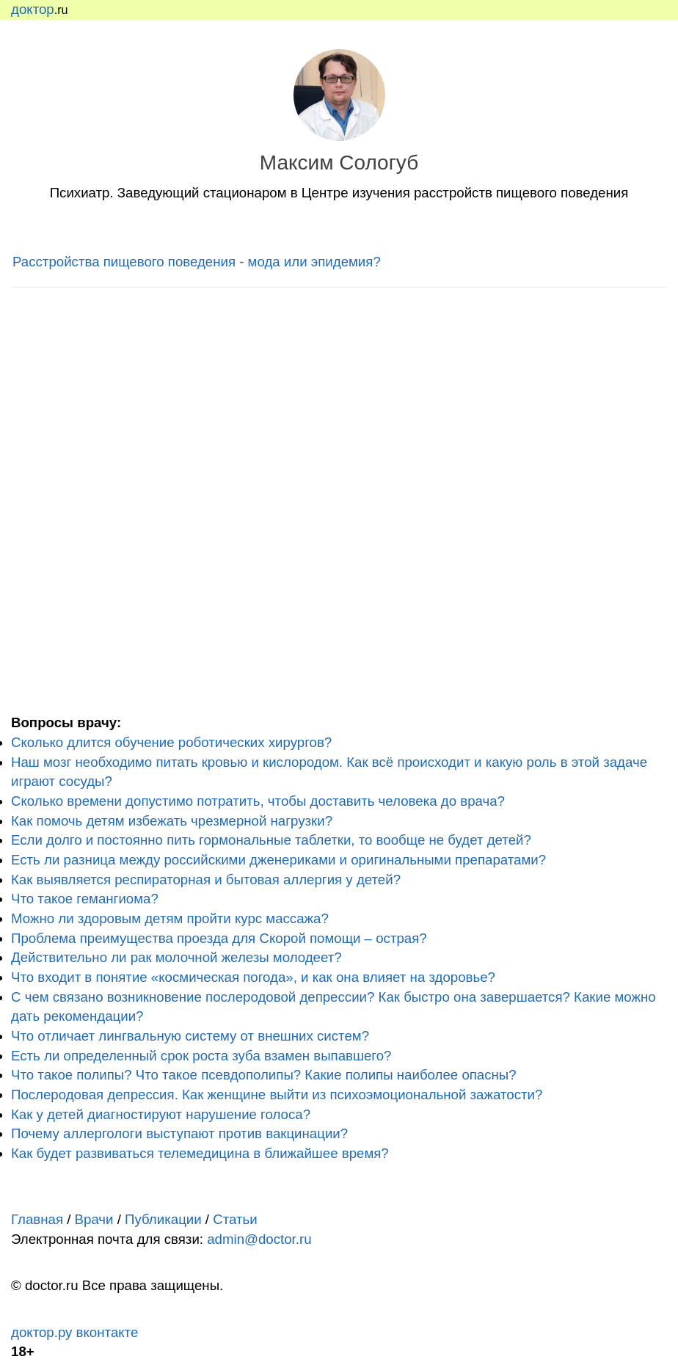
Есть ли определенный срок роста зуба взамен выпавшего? (201, 1055)
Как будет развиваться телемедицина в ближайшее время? (200, 1153)
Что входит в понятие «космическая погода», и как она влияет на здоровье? (253, 977)
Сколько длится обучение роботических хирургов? (171, 742)
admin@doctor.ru (259, 1239)
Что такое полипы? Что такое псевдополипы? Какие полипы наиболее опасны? (264, 1074)
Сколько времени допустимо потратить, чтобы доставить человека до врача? (258, 801)
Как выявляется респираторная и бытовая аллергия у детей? (206, 879)
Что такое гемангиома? (84, 898)
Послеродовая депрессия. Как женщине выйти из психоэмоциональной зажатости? (276, 1094)
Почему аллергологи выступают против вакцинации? (179, 1133)
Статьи (235, 1219)
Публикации (163, 1219)
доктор (32, 9)
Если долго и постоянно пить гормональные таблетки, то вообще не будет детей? (271, 840)
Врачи (94, 1219)
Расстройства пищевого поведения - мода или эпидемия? (196, 261)
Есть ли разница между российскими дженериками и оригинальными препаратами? (278, 859)
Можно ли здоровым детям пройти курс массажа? (170, 918)
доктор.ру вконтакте (74, 1332)
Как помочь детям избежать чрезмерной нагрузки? (171, 821)
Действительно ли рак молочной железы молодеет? (176, 957)
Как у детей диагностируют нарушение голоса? (160, 1114)
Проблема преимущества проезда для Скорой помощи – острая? (219, 938)
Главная (37, 1219)
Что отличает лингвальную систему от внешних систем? (190, 1036)
